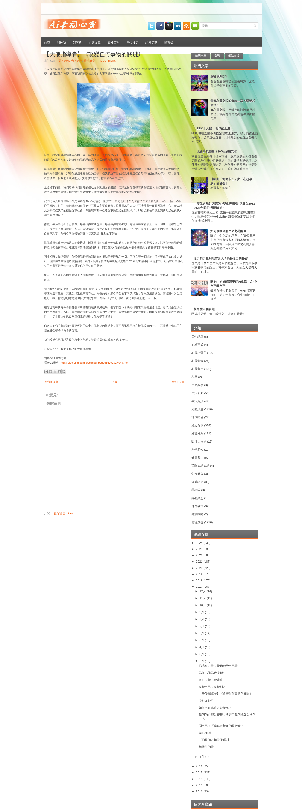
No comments (107, 60)
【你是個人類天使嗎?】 (214, 740)
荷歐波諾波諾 (200, 465)
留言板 (168, 42)
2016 (200, 766)
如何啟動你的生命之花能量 (228, 231)
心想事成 (197, 344)
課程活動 (151, 42)
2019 (200, 574)
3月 (202, 654)
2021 (200, 561)
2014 (200, 779)
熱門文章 (200, 55)
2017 (200, 586)
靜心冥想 (197, 498)
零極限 (195, 490)
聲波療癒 (197, 514)
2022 (200, 555)
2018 (200, 580)
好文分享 (197, 425)
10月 (203, 605)
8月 (202, 619)
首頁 (47, 42)
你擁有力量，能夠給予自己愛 (218, 666)
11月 (203, 598)
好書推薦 (197, 433)
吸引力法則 (198, 441)
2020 (200, 568)
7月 (202, 626)
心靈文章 (95, 42)
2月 (202, 661)
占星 (194, 377)
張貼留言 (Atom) (65, 513)
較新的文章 (51, 381)
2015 (200, 772)
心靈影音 (197, 361)
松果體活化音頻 (204, 309)
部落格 (77, 42)
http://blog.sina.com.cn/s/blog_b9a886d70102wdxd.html (95, 362)
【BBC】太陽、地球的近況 (212, 128)
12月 (203, 591)
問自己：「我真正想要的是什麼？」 (223, 726)
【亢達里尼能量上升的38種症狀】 (216, 151)
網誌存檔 (233, 55)
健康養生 (197, 457)
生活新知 (197, 393)
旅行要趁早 (206, 701)
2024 (200, 543)
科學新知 (197, 449)
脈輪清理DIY (218, 76)
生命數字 (197, 385)
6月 (202, 633)
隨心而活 (205, 733)
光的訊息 (76, 60)
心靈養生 (197, 369)
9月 (202, 612)
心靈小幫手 (198, 352)
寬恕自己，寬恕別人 (212, 687)
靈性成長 (89, 60)
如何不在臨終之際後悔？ (215, 708)
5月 (202, 640)
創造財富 (197, 474)
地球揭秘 (197, 417)
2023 (200, 549)
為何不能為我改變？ (212, 673)
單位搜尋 (132, 42)
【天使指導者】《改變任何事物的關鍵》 (94, 53)
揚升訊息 (197, 482)
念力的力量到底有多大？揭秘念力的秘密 (221, 258)
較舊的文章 (178, 381)
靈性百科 (114, 42)
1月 (202, 756)
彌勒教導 (197, 506)
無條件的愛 (206, 747)
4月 (202, 647)
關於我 (61, 42)
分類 (217, 55)
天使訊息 (64, 60)
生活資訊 (197, 401)
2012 (200, 791)
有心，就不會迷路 (211, 680)
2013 (200, 785)
